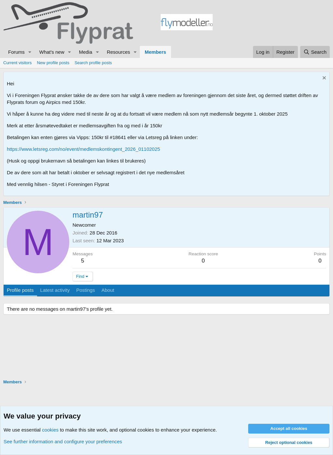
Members (155, 52)
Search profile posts (93, 62)
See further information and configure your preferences (63, 441)
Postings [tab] (85, 290)
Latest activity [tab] (55, 290)
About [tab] (107, 290)
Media (85, 52)
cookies (50, 430)
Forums (16, 52)
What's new (51, 52)
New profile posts (53, 62)
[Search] (315, 52)
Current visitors (17, 62)
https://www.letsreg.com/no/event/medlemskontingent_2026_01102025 (83, 149)
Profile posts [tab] (20, 290)
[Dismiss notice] (323, 78)
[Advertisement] (271, 23)
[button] (29, 52)
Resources (118, 52)
